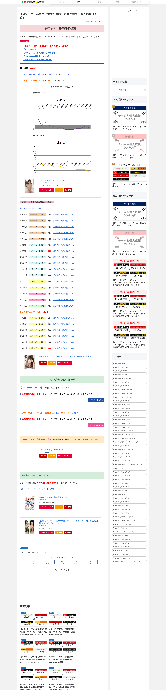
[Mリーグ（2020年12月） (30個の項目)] (129, 374)
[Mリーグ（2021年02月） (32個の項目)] (129, 513)
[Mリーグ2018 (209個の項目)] (120, 464)
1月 (38, 489)
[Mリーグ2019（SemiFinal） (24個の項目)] (129, 389)
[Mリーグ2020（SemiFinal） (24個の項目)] (129, 393)
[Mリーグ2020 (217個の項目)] (129, 494)
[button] (145, 90)
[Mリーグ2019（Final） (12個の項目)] (129, 419)
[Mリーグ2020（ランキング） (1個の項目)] (129, 430)
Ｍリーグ (23, 548)
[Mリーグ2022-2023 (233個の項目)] (129, 371)
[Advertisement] (41, 586)
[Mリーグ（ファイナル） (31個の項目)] (129, 535)
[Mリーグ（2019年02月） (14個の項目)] (129, 543)
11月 (28, 489)
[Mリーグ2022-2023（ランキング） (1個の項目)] (129, 438)
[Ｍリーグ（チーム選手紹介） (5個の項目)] (129, 524)
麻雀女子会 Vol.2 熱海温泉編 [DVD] (54, 497)
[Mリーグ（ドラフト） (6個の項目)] (129, 528)
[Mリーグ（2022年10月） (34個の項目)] (129, 498)
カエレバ (47, 182)
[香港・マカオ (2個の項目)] (122, 561)
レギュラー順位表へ (96, 400)
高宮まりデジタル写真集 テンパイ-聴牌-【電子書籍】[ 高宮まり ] (66, 356)
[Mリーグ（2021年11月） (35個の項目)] (129, 487)
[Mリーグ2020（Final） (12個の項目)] (129, 423)
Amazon (59, 190)
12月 (34, 489)
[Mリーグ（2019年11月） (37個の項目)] (129, 460)
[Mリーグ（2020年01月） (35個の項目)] (129, 475)
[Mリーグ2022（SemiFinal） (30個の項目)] (129, 378)
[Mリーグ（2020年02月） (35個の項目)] (129, 479)
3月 (53, 489)
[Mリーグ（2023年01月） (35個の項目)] (129, 457)
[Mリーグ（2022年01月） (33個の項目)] (129, 505)
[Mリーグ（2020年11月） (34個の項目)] (129, 490)
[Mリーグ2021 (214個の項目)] (138, 464)
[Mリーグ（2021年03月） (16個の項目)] (129, 367)
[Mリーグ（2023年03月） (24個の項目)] (129, 401)
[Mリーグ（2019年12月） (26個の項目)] (129, 386)
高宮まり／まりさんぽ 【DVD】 (52, 180)
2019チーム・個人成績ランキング (39, 53)
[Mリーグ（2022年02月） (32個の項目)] (129, 408)
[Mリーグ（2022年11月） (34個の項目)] (129, 502)
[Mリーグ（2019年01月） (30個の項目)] (129, 546)
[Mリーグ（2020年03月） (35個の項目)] (129, 483)
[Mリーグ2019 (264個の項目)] (129, 363)
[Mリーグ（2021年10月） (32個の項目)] (129, 472)
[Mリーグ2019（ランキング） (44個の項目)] (129, 517)
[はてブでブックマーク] (62, 562)
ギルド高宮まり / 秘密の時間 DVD (53, 450)
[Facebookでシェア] (48, 562)
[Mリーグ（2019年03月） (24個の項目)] (129, 539)
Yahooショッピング (47, 190)
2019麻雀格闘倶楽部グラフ (36, 56)
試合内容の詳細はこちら (63, 214)
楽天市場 (68, 190)
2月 (43, 489)
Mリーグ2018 (25, 552)
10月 (22, 489)
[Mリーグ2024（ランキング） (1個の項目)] (129, 449)
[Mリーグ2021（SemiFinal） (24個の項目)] (129, 397)
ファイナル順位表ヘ (96, 425)
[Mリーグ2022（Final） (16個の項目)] (129, 404)
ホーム (69, 683)
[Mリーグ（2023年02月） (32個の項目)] (129, 445)
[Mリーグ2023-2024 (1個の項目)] (137, 442)
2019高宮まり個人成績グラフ (37, 60)
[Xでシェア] (33, 562)
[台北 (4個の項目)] (140, 561)
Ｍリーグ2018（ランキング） (40, 552)
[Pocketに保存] (76, 562)
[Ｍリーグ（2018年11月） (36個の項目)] (129, 554)
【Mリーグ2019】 (30, 49)
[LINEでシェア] (90, 562)
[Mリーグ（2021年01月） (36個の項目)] (129, 468)
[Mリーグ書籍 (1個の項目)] (119, 442)
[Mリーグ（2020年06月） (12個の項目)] (129, 416)
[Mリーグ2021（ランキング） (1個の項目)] (129, 434)
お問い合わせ (77, 683)
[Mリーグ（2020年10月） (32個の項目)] (129, 509)
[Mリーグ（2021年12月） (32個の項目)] (129, 453)
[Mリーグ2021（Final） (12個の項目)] (129, 427)
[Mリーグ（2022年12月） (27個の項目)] (129, 382)
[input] (129, 90)
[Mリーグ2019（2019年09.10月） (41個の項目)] (129, 520)
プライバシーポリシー (91, 683)
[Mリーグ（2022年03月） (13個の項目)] (129, 412)
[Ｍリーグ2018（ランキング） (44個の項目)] (129, 532)
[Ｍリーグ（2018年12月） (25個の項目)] (129, 550)
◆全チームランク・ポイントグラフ (75, 394)
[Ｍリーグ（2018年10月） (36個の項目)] (129, 558)
